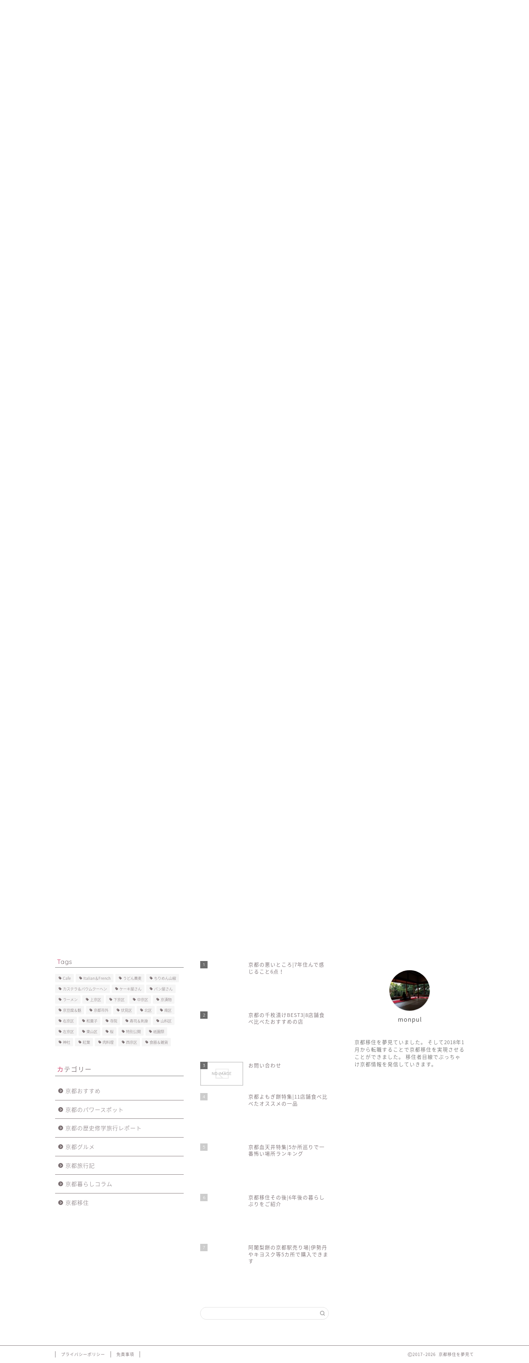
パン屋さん (163, 989)
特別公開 (133, 1031)
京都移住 (77, 1202)
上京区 (95, 999)
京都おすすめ (83, 1090)
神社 (66, 1042)
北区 (148, 1010)
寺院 (113, 1021)
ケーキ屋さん (130, 989)
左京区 (68, 1031)
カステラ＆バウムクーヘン (85, 989)
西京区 (131, 1042)
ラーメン (70, 999)
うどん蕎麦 (132, 978)
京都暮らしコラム (88, 1183)
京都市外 (101, 1010)
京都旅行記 (80, 1165)
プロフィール (111, 10)
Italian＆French (97, 978)
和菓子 (91, 1021)
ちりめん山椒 (165, 978)
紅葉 (86, 1042)
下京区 (119, 999)
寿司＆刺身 (139, 1021)
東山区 (91, 1031)
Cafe (67, 978)
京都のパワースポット (94, 1109)
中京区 (142, 999)
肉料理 (108, 1042)
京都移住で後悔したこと (231, 10)
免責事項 (125, 1354)
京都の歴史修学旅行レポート (103, 1128)
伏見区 (126, 1010)
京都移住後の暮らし (165, 10)
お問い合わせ (290, 10)
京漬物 (166, 999)
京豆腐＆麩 (72, 1010)
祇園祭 (158, 1031)
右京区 (68, 1021)
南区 (168, 1010)
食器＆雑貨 (159, 1042)
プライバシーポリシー (347, 10)
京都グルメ (80, 1146)
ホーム (71, 10)
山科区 (166, 1021)
